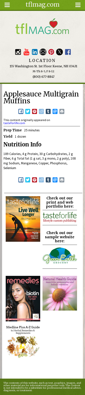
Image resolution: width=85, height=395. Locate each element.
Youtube (26, 52)
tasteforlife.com (14, 123)
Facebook (68, 52)
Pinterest (51, 52)
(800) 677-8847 (43, 77)
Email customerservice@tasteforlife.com (43, 52)
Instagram (18, 52)
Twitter (59, 52)
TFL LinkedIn (34, 52)
